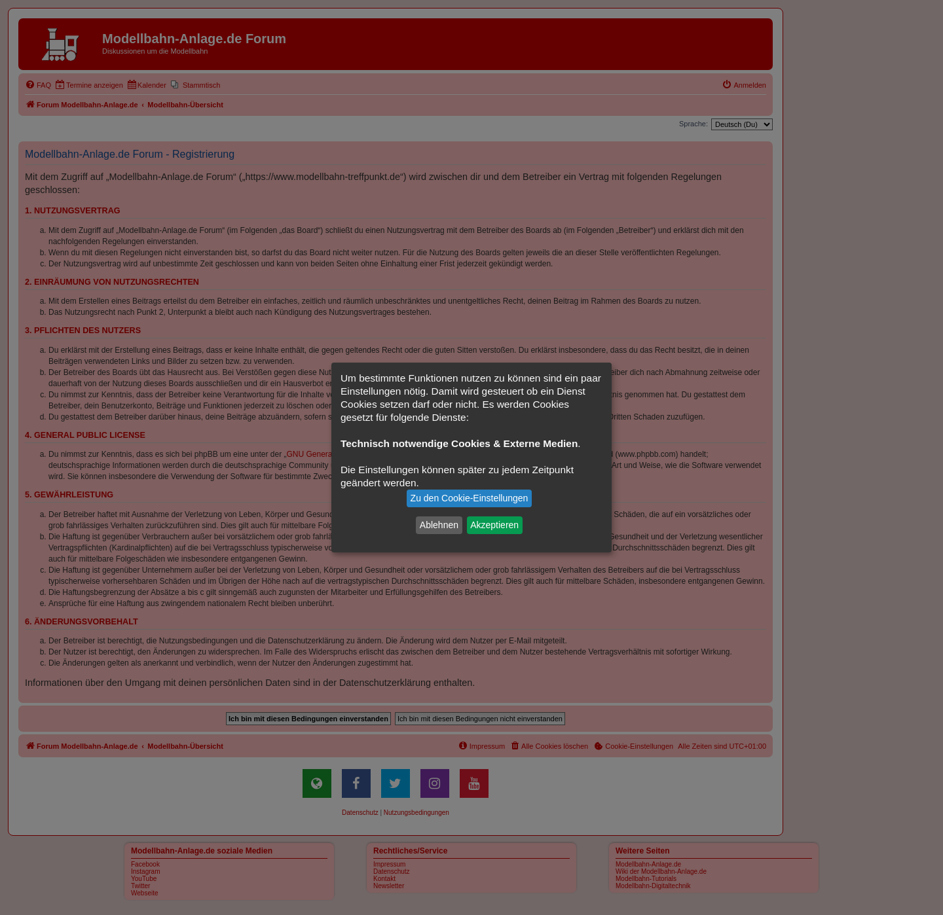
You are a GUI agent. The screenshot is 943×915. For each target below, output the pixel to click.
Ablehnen (439, 525)
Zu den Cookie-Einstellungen (469, 498)
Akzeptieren (494, 525)
